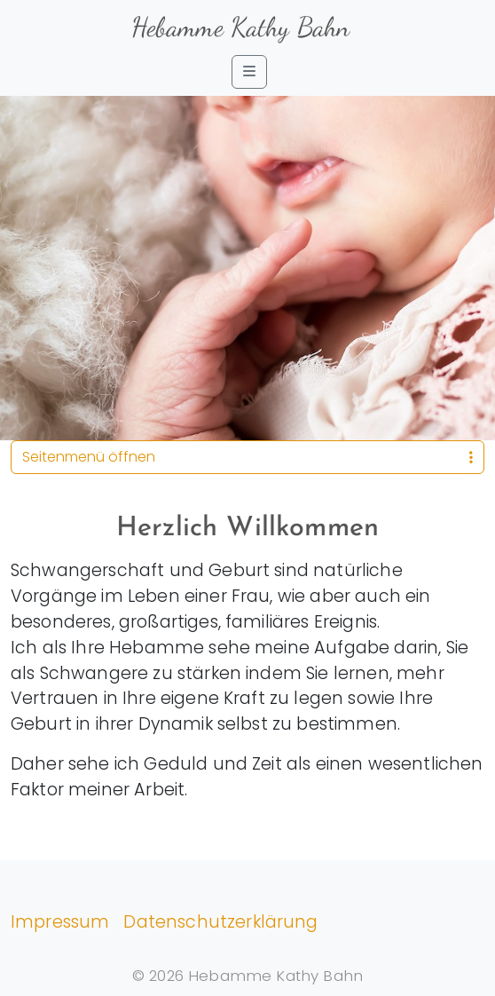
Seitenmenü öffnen (247, 457)
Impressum (60, 922)
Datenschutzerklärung (220, 922)
